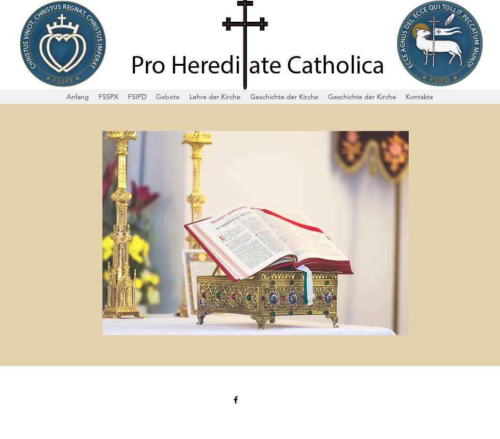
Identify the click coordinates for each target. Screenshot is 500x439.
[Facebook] (236, 400)
